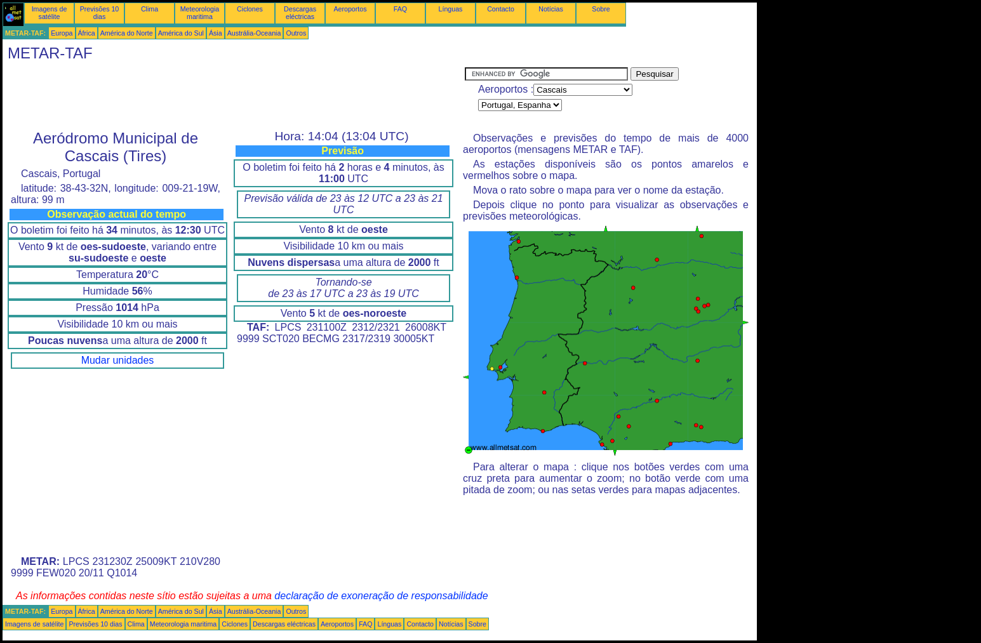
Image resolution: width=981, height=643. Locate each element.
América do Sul (181, 33)
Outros (296, 33)
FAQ (400, 9)
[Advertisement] (234, 95)
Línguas (451, 9)
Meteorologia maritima (200, 12)
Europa (61, 33)
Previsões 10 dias (99, 12)
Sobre (601, 9)
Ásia (215, 33)
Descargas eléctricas (300, 12)
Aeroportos (349, 9)
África (86, 33)
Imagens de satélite (49, 12)
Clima (149, 9)
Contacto (500, 9)
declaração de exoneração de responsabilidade (381, 595)
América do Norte (126, 33)
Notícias (550, 9)
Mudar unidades (117, 360)
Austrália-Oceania (254, 33)
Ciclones (250, 9)
